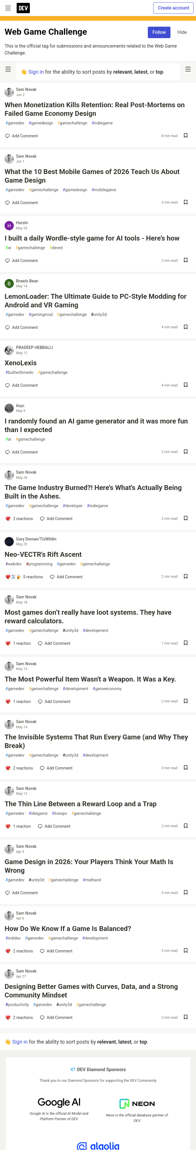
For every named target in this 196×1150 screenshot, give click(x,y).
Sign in (36, 72)
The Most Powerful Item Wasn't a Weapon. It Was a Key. (90, 679)
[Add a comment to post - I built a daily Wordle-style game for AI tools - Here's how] (21, 260)
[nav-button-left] (8, 69)
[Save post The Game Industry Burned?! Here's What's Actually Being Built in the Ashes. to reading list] (185, 518)
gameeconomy (107, 689)
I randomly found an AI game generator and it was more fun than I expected (96, 425)
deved (56, 248)
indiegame (102, 123)
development (95, 631)
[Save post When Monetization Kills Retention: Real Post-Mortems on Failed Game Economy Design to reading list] (185, 136)
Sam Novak (26, 89)
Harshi (22, 222)
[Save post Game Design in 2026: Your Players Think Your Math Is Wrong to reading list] (185, 893)
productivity (17, 1005)
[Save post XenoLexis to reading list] (185, 385)
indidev (13, 938)
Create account (173, 8)
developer (73, 506)
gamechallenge (72, 123)
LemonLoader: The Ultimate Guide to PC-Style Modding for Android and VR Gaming (96, 300)
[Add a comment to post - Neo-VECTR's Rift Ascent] (24, 577)
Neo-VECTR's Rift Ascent (43, 554)
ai (8, 248)
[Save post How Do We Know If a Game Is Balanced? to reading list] (185, 951)
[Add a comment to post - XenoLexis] (21, 385)
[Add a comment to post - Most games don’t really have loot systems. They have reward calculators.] (18, 643)
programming (39, 564)
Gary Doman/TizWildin (36, 539)
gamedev (14, 123)
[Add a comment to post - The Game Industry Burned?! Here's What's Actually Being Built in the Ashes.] (19, 519)
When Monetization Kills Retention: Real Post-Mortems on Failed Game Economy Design (95, 109)
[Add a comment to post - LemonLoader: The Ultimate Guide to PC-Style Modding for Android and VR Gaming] (21, 327)
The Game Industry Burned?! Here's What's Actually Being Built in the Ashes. (93, 492)
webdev (13, 564)
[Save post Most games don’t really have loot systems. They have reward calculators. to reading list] (185, 643)
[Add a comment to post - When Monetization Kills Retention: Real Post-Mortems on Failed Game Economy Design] (21, 135)
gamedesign (41, 123)
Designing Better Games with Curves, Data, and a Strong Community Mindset (91, 991)
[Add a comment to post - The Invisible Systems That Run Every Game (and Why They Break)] (19, 768)
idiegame (38, 814)
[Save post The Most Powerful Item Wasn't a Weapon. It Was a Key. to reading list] (185, 701)
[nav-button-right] (188, 69)
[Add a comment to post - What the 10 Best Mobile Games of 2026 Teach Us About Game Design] (21, 202)
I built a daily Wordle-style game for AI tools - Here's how (92, 238)
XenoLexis (21, 363)
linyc (20, 405)
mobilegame (104, 190)
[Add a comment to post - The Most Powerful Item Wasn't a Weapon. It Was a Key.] (18, 701)
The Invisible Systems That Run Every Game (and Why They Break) (96, 741)
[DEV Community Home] (23, 8)
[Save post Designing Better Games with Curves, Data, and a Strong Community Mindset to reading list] (185, 1017)
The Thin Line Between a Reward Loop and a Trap (81, 804)
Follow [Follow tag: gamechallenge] (159, 32)
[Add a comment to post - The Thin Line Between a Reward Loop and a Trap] (18, 826)
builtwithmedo (19, 373)
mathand (92, 880)
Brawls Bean (27, 281)
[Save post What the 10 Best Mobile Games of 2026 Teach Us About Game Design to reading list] (185, 202)
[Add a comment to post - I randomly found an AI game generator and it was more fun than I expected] (21, 452)
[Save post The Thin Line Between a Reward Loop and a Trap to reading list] (185, 826)
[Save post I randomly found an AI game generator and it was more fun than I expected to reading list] (185, 452)
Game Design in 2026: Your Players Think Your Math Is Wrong (89, 866)
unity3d (98, 315)
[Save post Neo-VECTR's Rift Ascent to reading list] (185, 577)
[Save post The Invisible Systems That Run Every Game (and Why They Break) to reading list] (185, 768)
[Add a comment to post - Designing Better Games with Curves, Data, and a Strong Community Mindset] (19, 1017)
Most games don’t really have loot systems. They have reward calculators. (88, 616)
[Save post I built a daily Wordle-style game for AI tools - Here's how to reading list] (185, 260)
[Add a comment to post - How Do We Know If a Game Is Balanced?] (19, 951)
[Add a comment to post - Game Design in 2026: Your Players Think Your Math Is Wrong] (21, 892)
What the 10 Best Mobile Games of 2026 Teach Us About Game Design (92, 176)
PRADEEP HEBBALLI (34, 347)
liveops (59, 814)
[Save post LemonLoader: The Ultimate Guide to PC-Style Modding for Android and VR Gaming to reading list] (185, 327)
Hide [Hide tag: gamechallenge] (182, 32)
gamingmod (41, 315)
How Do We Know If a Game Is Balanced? (68, 929)
